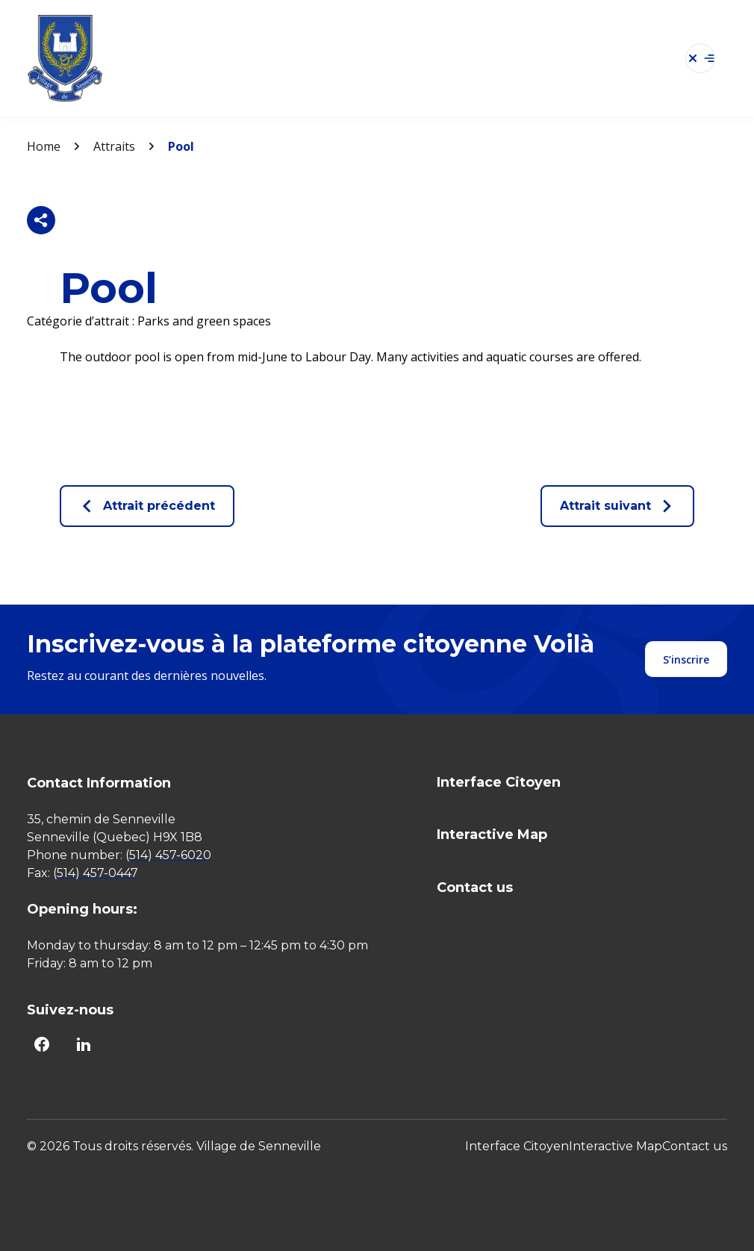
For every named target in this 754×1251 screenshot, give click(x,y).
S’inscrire (686, 659)
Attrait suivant (617, 506)
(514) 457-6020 (168, 855)
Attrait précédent (147, 506)
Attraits (114, 146)
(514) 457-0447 (95, 873)
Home (43, 146)
